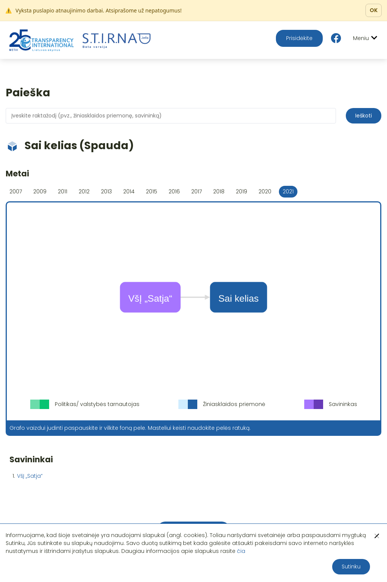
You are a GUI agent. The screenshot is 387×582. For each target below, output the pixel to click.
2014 (129, 191)
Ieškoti (363, 115)
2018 (218, 191)
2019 (241, 191)
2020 (265, 191)
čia (241, 551)
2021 (288, 191)
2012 (84, 191)
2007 (15, 191)
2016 (174, 191)
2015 (151, 191)
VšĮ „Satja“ (30, 476)
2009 (39, 191)
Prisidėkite (299, 38)
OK (374, 10)
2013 (106, 191)
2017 (196, 191)
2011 (62, 191)
